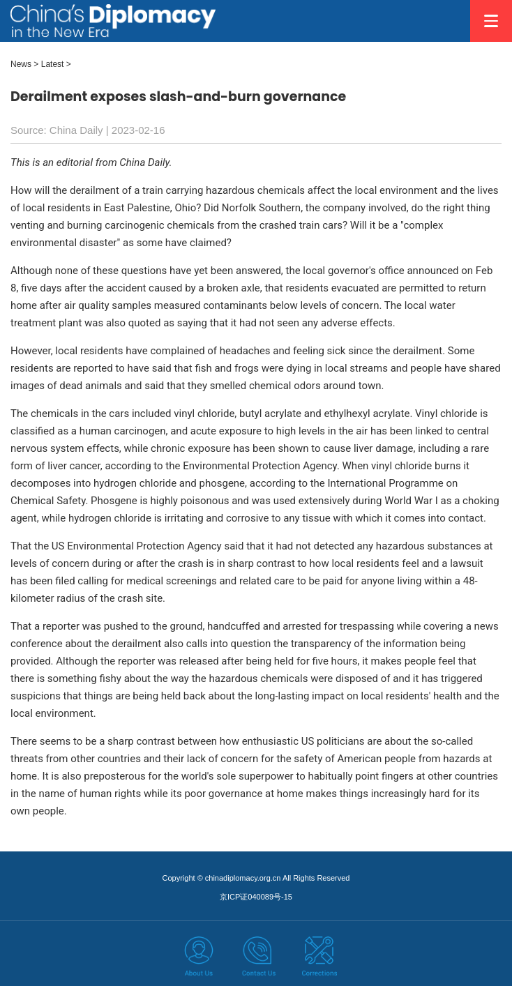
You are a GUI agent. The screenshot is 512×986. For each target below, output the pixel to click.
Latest (52, 64)
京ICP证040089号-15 (256, 897)
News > (24, 64)
